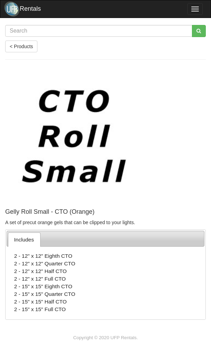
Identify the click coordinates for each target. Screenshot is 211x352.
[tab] (24, 239)
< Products (21, 46)
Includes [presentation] (24, 240)
